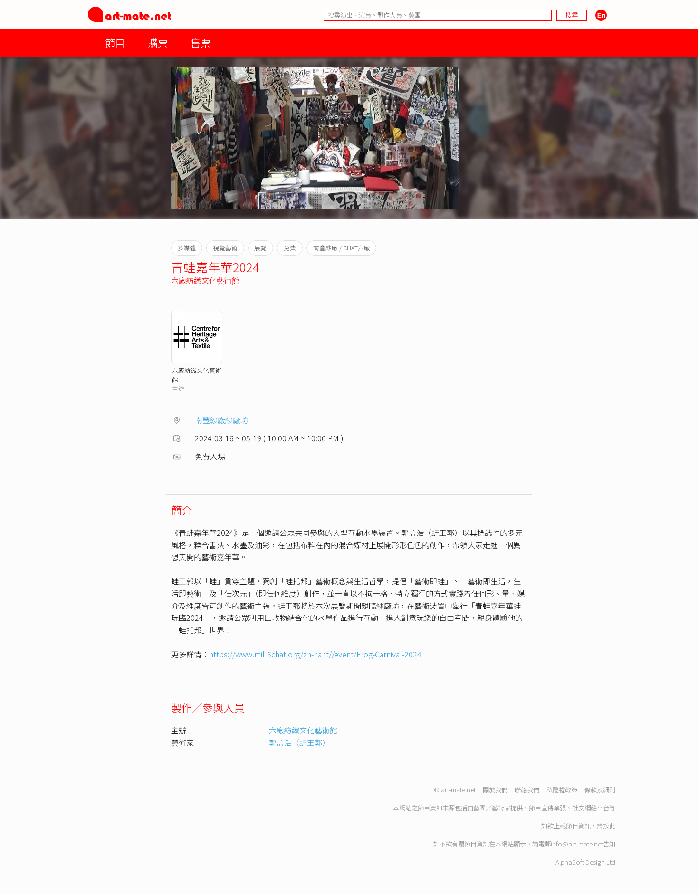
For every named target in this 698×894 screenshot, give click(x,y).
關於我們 (495, 789)
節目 (115, 42)
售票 (200, 42)
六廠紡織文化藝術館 (205, 280)
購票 (158, 42)
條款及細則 (599, 789)
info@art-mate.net (577, 843)
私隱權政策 (561, 789)
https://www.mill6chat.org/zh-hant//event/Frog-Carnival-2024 (315, 654)
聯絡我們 (527, 789)
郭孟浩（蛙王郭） (299, 742)
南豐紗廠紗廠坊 (221, 420)
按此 (609, 825)
